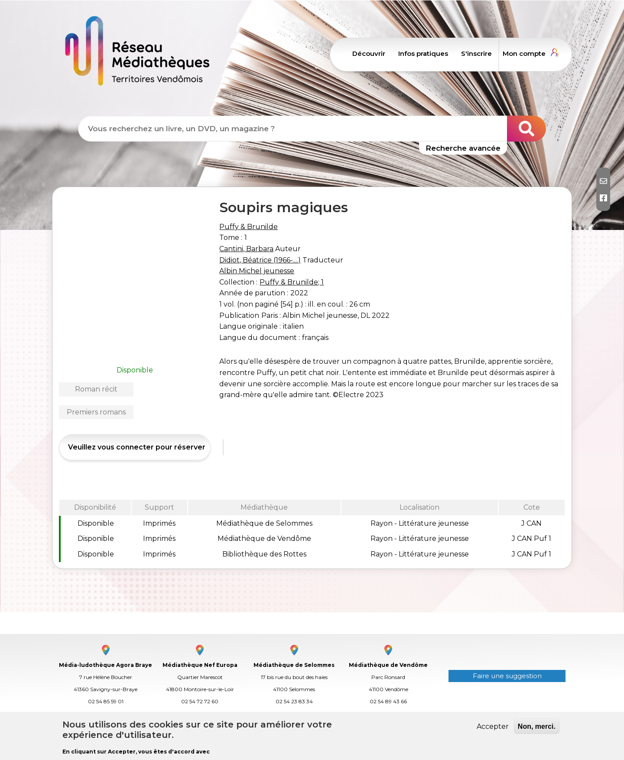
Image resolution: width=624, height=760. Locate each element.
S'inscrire (476, 53)
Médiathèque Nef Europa (199, 665)
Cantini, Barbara (246, 249)
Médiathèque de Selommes (294, 665)
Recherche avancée (463, 148)
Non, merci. (537, 726)
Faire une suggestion (507, 676)
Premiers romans (96, 412)
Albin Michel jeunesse (256, 271)
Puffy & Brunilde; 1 (292, 282)
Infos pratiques (423, 53)
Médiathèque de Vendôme (388, 665)
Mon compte (524, 53)
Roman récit (96, 389)
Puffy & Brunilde (248, 227)
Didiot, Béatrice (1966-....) (260, 260)
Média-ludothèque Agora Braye (105, 665)
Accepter (493, 726)
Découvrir (368, 53)
